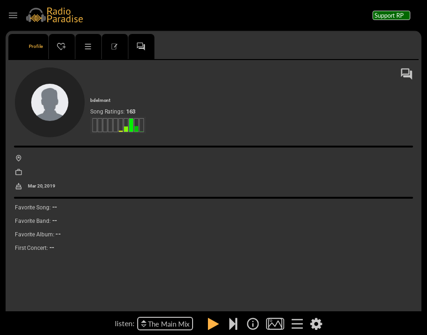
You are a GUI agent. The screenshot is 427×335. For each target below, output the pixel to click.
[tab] (28, 46)
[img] (253, 324)
